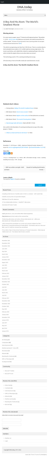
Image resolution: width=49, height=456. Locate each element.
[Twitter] (7, 153)
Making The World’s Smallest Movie (23, 108)
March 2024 (5, 254)
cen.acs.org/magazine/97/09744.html (18, 147)
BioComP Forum (9, 373)
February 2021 (5, 298)
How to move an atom (22, 112)
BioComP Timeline (9, 370)
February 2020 (5, 311)
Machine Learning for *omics (9, 348)
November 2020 (6, 303)
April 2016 (4, 328)
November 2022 (6, 281)
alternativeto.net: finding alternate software (13, 220)
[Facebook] (4, 153)
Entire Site (8, 385)
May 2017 (4, 325)
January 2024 (5, 257)
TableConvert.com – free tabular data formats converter (16, 231)
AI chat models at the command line (19, 216)
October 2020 (5, 306)
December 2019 (6, 317)
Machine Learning (10, 398)
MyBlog (4, 213)
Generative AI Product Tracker (9, 204)
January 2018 (5, 320)
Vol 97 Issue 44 (13, 39)
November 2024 (6, 246)
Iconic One (28, 454)
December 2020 (6, 300)
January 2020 (5, 314)
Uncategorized (12, 157)
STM (16, 159)
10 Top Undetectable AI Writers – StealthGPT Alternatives (16, 202)
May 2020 (4, 309)
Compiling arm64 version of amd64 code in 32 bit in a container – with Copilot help (22, 193)
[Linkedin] (9, 153)
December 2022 (6, 278)
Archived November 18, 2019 (37, 147)
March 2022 (5, 292)
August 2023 (5, 262)
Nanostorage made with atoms (14, 123)
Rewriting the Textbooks (8, 356)
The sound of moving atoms (24, 119)
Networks (4, 353)
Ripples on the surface (22, 115)
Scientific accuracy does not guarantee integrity (13, 196)
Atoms (21, 157)
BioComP (8, 404)
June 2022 (4, 289)
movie (38, 157)
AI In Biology (5, 339)
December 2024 (6, 243)
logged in (12, 179)
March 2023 (5, 270)
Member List (8, 438)
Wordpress (44, 454)
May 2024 (4, 251)
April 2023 (4, 268)
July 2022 (4, 287)
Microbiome (5, 350)
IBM (25, 157)
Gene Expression (6, 345)
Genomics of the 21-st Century (24, 10)
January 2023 (5, 276)
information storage (31, 157)
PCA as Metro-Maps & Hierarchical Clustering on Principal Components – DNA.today (22, 230)
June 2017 (4, 322)
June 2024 (4, 248)
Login (6, 441)
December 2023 (6, 259)
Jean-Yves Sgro (9, 28)
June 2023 (4, 265)
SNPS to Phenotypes (11, 393)
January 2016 (5, 331)
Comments (9, 388)
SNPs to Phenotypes (7, 359)
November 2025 (6, 240)
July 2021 (4, 295)
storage (20, 159)
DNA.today (24, 6)
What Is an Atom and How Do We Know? (16, 132)
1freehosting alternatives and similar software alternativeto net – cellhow (20, 219)
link (20, 43)
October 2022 (5, 284)
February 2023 (5, 273)
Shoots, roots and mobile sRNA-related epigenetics (20, 213)
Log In (2, 2)
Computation (5, 342)
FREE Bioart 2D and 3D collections (10, 199)
